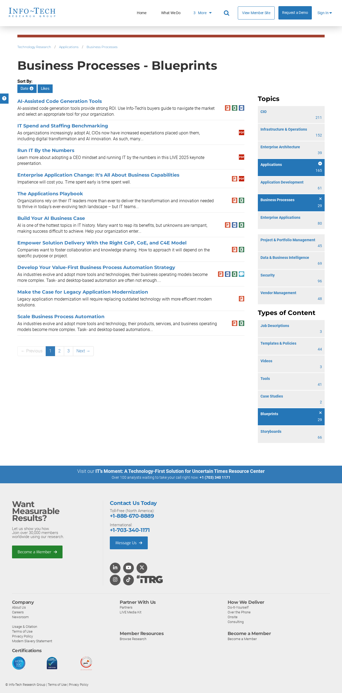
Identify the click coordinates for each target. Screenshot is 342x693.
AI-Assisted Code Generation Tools (59, 101)
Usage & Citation (24, 626)
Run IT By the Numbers (45, 150)
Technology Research (34, 47)
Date (27, 88)
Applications (69, 47)
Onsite (233, 617)
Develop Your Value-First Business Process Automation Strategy (96, 267)
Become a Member (38, 552)
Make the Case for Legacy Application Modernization (82, 292)
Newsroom (20, 617)
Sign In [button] (324, 13)
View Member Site (256, 13)
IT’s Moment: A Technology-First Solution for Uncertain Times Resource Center (180, 471)
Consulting (236, 622)
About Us (19, 607)
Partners (126, 607)
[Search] (227, 13)
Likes (45, 88)
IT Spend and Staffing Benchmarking (63, 126)
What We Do (170, 13)
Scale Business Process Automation (60, 316)
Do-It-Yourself (238, 607)
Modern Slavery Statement (32, 641)
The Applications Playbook (50, 193)
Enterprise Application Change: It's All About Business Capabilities (98, 175)
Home (141, 13)
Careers (18, 612)
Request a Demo (295, 12)
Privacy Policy (22, 636)
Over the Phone (239, 612)
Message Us (129, 542)
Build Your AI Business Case (51, 218)
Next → (83, 350)
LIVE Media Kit (130, 612)
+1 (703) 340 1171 (215, 477)
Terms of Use (22, 631)
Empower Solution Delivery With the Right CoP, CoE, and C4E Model (101, 243)
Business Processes (102, 47)
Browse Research (133, 639)
